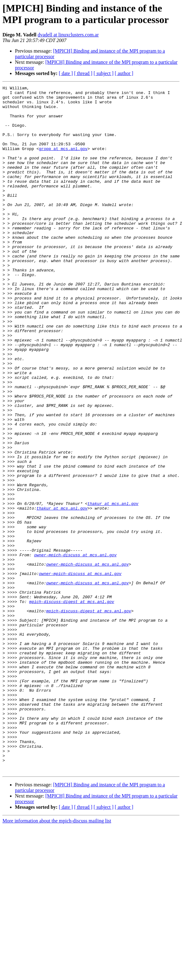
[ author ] (124, 73)
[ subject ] (104, 73)
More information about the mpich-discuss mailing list (56, 958)
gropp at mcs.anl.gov (63, 161)
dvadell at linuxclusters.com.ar (68, 34)
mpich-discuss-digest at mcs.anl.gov (71, 705)
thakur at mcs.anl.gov (112, 587)
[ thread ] (83, 73)
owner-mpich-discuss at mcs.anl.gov (75, 649)
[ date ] (66, 73)
